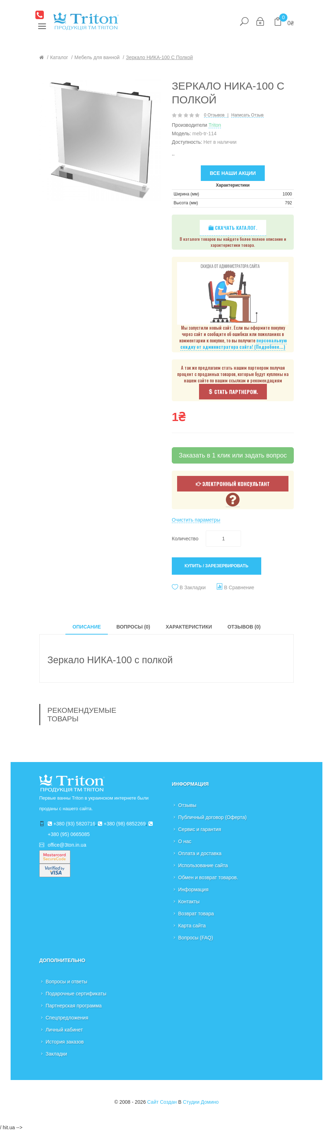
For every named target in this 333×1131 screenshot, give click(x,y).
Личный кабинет (64, 1030)
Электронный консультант (233, 483)
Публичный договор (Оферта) (212, 817)
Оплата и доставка (199, 853)
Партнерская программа (74, 1005)
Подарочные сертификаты (76, 993)
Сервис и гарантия (199, 829)
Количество (185, 538)
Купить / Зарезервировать (217, 565)
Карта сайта (192, 925)
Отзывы (187, 805)
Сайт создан (162, 1102)
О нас (184, 841)
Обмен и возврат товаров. (208, 877)
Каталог (59, 57)
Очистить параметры (196, 520)
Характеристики (189, 627)
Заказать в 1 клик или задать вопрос (233, 455)
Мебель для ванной (96, 57)
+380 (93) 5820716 (71, 823)
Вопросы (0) (133, 627)
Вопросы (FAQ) (195, 937)
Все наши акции (233, 173)
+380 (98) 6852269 (122, 823)
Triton (215, 125)
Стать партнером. (233, 391)
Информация (193, 889)
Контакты (188, 901)
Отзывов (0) (244, 627)
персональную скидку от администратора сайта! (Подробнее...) (233, 343)
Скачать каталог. (233, 227)
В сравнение (239, 587)
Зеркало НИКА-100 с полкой (159, 57)
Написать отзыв (247, 115)
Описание (86, 627)
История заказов (65, 1042)
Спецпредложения (67, 1018)
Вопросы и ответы (66, 981)
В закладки (193, 587)
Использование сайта (203, 865)
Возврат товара (196, 913)
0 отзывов (214, 115)
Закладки (56, 1054)
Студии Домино (200, 1102)
